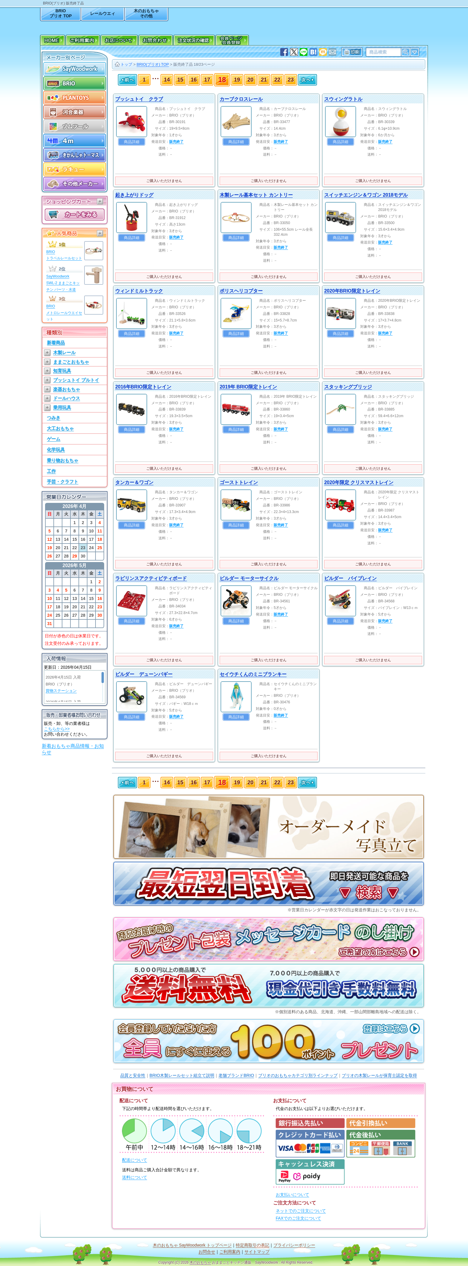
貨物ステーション (61, 691)
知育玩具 (62, 370)
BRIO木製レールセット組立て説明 (182, 1075)
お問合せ (206, 1252)
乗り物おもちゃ (62, 460)
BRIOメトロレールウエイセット (64, 312)
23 (291, 80)
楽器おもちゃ (66, 389)
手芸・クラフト (62, 481)
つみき (53, 417)
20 (250, 80)
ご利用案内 (229, 1252)
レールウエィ (102, 13)
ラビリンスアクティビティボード (151, 578)
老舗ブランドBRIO (236, 1075)
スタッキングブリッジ (348, 386)
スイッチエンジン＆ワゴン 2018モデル (366, 195)
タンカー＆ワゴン (134, 482)
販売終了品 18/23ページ (194, 64)
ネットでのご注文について (301, 1211)
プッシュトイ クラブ (139, 99)
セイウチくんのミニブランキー (253, 674)
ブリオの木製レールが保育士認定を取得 (379, 1075)
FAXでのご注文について (298, 1218)
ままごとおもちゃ (71, 361)
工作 (51, 471)
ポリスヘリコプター (241, 290)
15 (180, 80)
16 (194, 80)
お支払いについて (292, 1194)
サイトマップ (257, 1252)
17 (207, 80)
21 (264, 80)
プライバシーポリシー (294, 1245)
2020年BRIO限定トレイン (352, 290)
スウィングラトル (343, 99)
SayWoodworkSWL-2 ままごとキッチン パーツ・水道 (63, 282)
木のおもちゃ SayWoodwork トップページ (192, 1245)
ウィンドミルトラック (139, 290)
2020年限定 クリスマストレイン (358, 482)
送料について (134, 1177)
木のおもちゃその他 (146, 13)
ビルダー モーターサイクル (249, 578)
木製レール (64, 352)
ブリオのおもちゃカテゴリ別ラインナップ (298, 1075)
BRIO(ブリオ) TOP (153, 64)
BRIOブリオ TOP (61, 13)
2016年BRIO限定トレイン (143, 386)
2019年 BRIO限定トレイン (248, 386)
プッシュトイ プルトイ (76, 379)
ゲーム (53, 438)
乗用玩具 (62, 407)
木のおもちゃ (200, 1262)
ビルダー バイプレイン (350, 578)
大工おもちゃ (60, 428)
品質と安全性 (132, 1075)
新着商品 (56, 342)
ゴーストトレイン (239, 482)
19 (237, 80)
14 (167, 80)
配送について (134, 1160)
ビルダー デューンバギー (144, 674)
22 (277, 80)
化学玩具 (56, 449)
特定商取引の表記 (252, 1245)
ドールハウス (66, 398)
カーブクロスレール (241, 99)
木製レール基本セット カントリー (256, 195)
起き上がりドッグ (134, 195)
